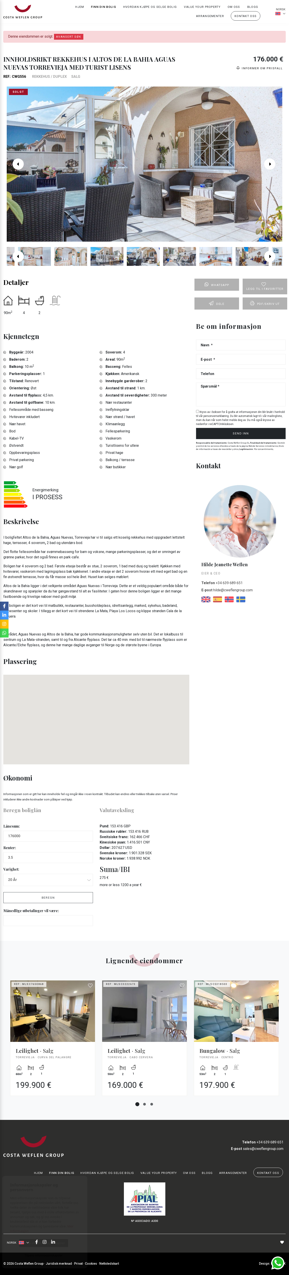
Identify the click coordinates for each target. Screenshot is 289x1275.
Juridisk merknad (59, 1263)
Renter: (9, 847)
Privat (78, 1263)
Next (273, 164)
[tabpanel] (53, 1041)
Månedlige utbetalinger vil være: (31, 910)
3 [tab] (151, 1104)
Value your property (202, 8)
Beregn (48, 897)
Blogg (252, 8)
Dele (216, 303)
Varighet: (11, 869)
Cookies (91, 1263)
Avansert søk (68, 36)
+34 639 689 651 (222, 583)
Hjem (79, 8)
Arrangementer (210, 17)
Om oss (234, 8)
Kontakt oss (246, 17)
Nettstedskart (109, 1263)
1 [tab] (137, 1104)
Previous (16, 164)
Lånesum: (11, 826)
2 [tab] (144, 1104)
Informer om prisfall (260, 68)
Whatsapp (217, 284)
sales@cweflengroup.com (257, 1149)
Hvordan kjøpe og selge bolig (150, 8)
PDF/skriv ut (265, 303)
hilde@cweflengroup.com (227, 590)
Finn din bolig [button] (103, 8)
